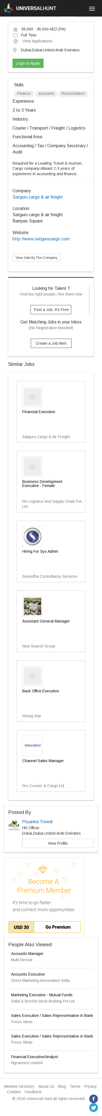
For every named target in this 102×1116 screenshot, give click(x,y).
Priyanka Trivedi (37, 821)
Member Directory (19, 1086)
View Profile (58, 843)
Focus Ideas (22, 1022)
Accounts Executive (28, 974)
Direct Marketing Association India (40, 980)
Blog (62, 1086)
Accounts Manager (27, 953)
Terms (75, 1086)
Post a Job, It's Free (51, 309)
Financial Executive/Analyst (34, 1057)
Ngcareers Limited (26, 1063)
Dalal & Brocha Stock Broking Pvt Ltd (43, 1001)
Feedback (33, 1092)
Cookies (14, 1092)
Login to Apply (28, 63)
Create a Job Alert (51, 343)
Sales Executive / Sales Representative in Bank (52, 1015)
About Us (46, 1086)
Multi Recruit (21, 960)
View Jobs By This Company (36, 258)
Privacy (90, 1086)
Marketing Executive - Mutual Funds (42, 995)
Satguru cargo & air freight (38, 197)
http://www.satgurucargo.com (41, 239)
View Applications (32, 41)
